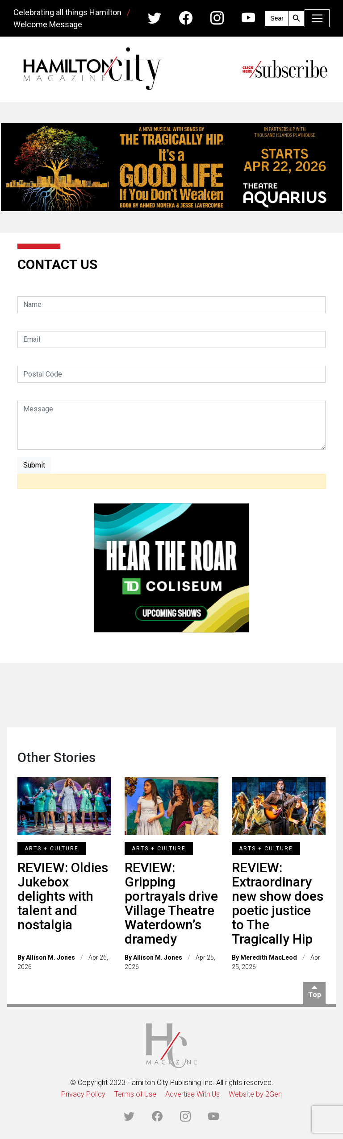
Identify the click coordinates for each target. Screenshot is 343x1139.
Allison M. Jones (50, 957)
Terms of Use (135, 1094)
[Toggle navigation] (317, 18)
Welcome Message (47, 24)
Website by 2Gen (255, 1094)
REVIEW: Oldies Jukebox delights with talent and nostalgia (62, 896)
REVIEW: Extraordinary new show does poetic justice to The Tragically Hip (277, 903)
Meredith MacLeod (268, 957)
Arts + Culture (52, 848)
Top (314, 994)
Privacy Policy (83, 1094)
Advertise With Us (192, 1094)
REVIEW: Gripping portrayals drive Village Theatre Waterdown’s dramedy (171, 903)
